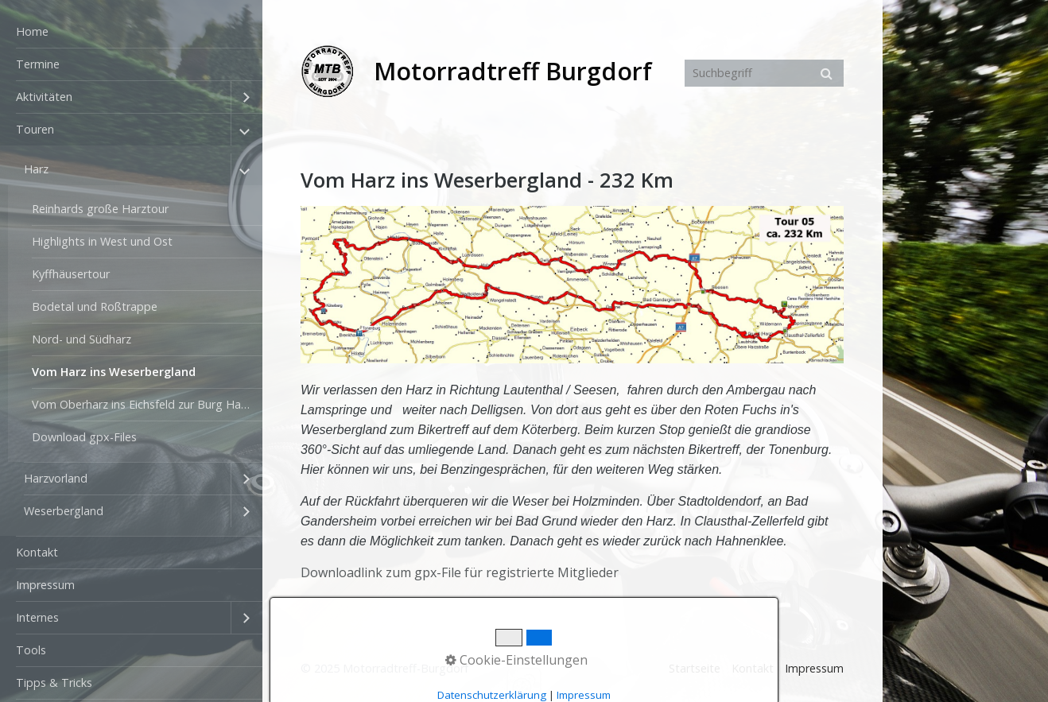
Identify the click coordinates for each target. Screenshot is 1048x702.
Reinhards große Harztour (100, 208)
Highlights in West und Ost (102, 241)
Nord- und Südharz (81, 339)
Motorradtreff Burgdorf (513, 71)
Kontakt (37, 552)
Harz (36, 168)
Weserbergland (63, 510)
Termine (38, 64)
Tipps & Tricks (54, 682)
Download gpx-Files (84, 436)
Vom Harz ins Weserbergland (114, 371)
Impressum (45, 584)
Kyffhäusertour (71, 273)
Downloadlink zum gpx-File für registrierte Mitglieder (460, 572)
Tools (31, 649)
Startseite (694, 668)
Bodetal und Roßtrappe (94, 306)
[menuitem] (131, 32)
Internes (37, 617)
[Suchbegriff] (764, 73)
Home (32, 31)
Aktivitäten (44, 96)
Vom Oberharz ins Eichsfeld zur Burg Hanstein (147, 404)
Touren (35, 129)
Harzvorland (55, 478)
